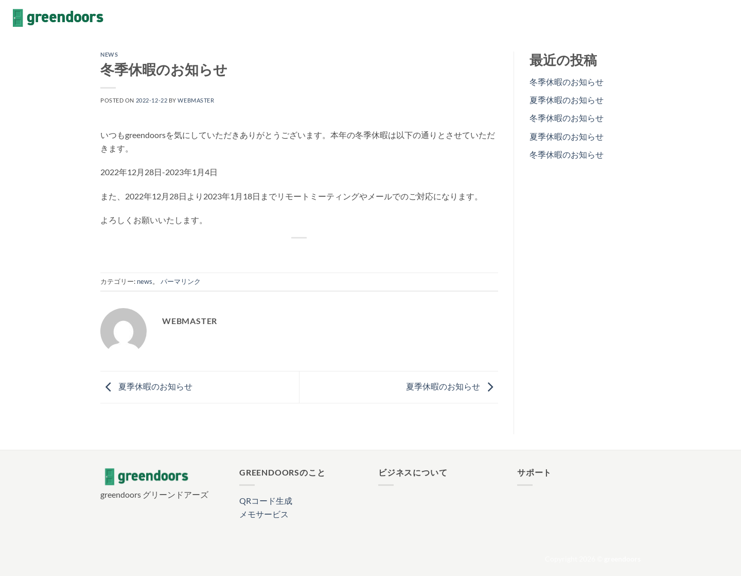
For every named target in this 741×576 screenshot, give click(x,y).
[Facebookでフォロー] (686, 18)
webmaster (196, 100)
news (109, 54)
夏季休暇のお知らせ (146, 386)
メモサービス (264, 514)
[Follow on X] (713, 18)
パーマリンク (181, 281)
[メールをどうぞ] (726, 18)
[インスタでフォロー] (700, 18)
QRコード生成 (265, 500)
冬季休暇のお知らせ (567, 82)
